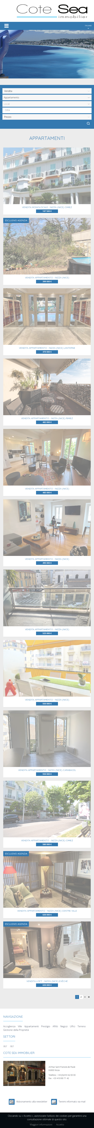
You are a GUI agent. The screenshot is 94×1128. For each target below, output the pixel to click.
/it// (5, 1046)
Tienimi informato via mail (72, 1101)
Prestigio (45, 1026)
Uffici (72, 1026)
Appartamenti (31, 1026)
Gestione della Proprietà (16, 1029)
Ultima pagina (89, 997)
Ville (20, 1026)
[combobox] (47, 110)
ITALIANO (88, 26)
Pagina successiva (85, 997)
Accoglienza (9, 1026)
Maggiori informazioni (41, 1124)
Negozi (64, 1026)
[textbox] (48, 110)
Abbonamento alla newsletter (31, 1101)
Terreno (82, 1026)
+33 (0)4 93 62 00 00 (66, 1075)
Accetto (60, 1124)
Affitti (55, 1026)
